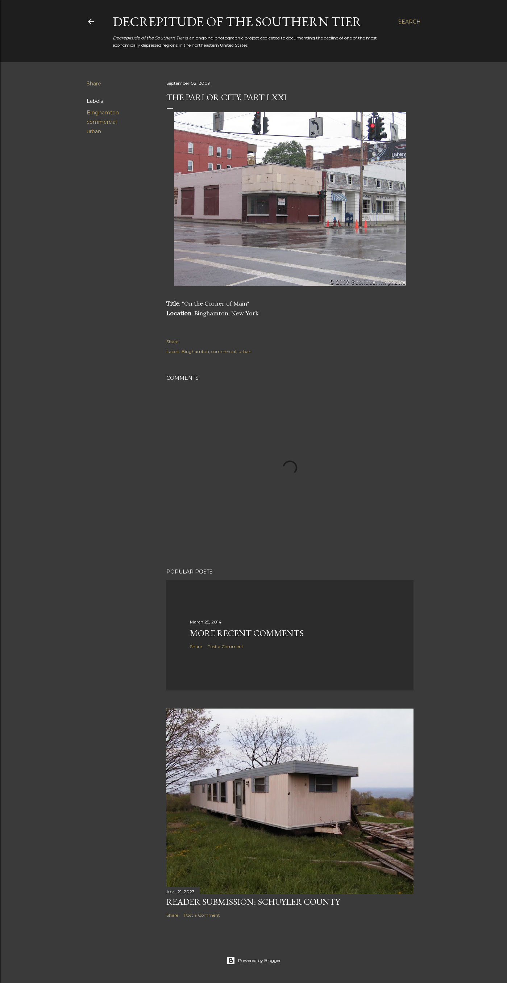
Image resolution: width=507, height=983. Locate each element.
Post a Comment (225, 646)
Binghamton (103, 112)
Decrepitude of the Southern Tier (237, 21)
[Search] (409, 21)
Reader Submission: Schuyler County (253, 901)
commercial (102, 122)
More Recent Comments (247, 633)
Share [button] (94, 83)
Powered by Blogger (254, 960)
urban (94, 131)
